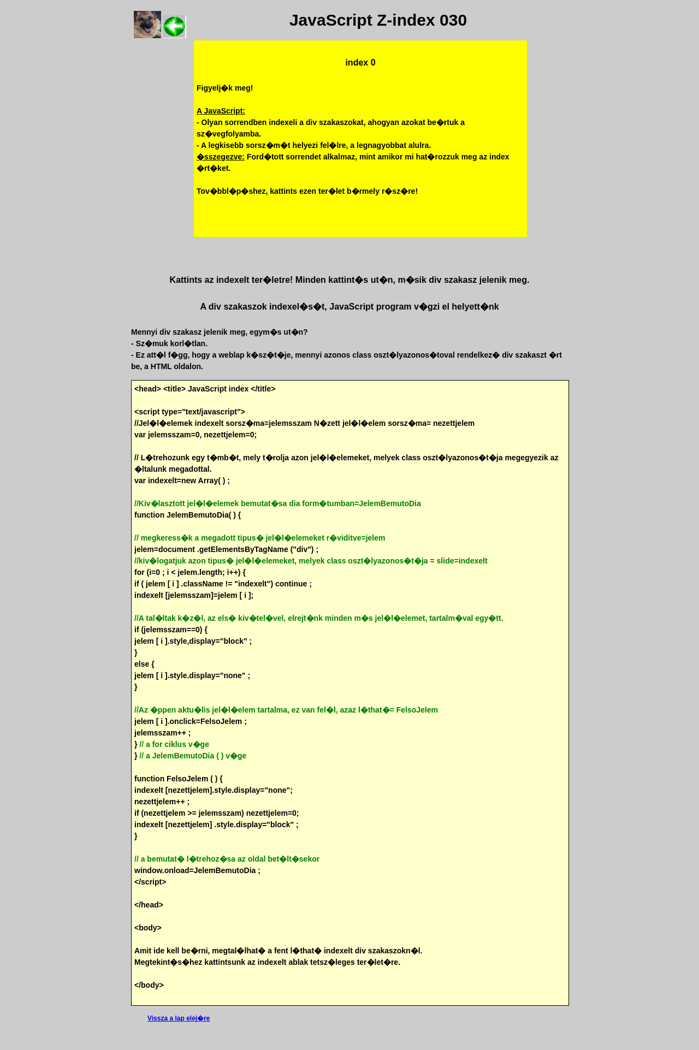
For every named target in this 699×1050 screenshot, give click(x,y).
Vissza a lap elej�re (178, 1018)
